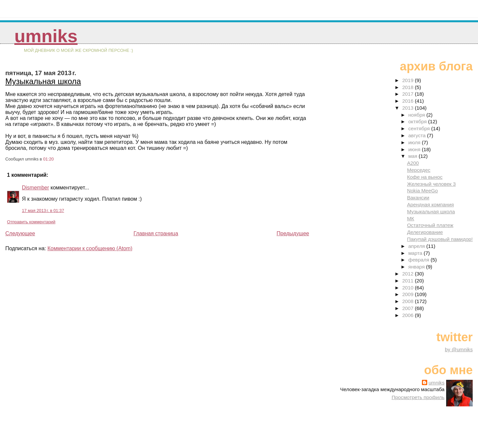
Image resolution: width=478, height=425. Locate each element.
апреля (417, 246)
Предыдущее (293, 233)
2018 (408, 87)
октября (418, 121)
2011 (408, 280)
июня (415, 149)
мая (413, 156)
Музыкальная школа (43, 81)
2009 (408, 294)
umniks (45, 36)
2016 (408, 101)
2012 (408, 273)
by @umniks (459, 349)
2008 (408, 301)
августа (417, 135)
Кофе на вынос (424, 177)
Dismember (35, 187)
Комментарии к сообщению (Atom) (89, 248)
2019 (408, 80)
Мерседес (418, 170)
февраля (419, 260)
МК (410, 218)
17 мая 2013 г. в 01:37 (43, 210)
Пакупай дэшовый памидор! (440, 239)
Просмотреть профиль (418, 397)
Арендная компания (430, 204)
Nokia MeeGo (422, 190)
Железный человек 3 (431, 184)
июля (415, 142)
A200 (413, 163)
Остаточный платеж (430, 225)
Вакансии (418, 197)
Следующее (20, 233)
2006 (408, 315)
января (417, 266)
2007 (408, 308)
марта (416, 253)
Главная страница (155, 233)
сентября (419, 128)
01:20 (48, 159)
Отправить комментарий (31, 221)
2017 (408, 94)
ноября (417, 115)
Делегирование (425, 232)
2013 (408, 108)
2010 (408, 287)
